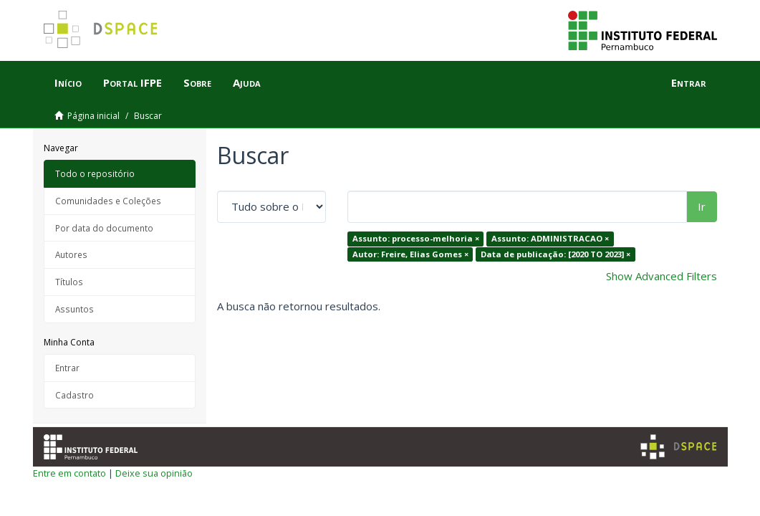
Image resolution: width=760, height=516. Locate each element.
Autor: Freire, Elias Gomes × (410, 254)
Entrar (67, 367)
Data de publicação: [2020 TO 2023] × (555, 254)
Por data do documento (104, 228)
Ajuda (247, 82)
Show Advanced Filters (661, 276)
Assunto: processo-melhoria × (415, 238)
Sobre (197, 82)
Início (68, 82)
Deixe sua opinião (154, 473)
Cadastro (74, 395)
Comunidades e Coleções (108, 200)
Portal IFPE (132, 82)
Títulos (69, 281)
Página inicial (93, 116)
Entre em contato (69, 473)
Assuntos (74, 309)
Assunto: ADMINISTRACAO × (550, 238)
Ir (702, 206)
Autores (71, 254)
